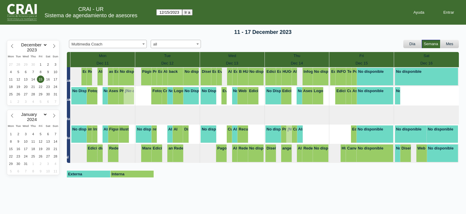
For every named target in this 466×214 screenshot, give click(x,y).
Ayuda (418, 12)
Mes (450, 44)
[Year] (33, 50)
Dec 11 (103, 63)
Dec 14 (297, 63)
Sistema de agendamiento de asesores (91, 15)
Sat (426, 56)
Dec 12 (167, 63)
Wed (232, 56)
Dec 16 (426, 63)
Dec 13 (232, 63)
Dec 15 (361, 63)
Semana (431, 44)
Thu (297, 56)
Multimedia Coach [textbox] (87, 44)
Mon (102, 56)
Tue (167, 56)
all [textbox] (155, 44)
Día (412, 44)
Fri (361, 56)
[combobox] (108, 44)
